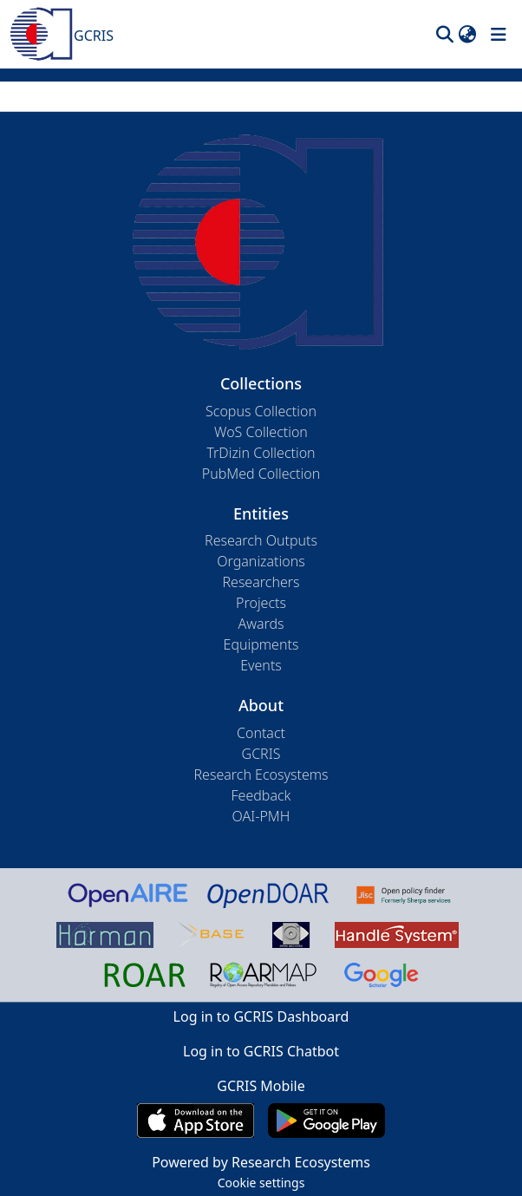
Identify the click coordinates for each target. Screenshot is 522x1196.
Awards (261, 623)
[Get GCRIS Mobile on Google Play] (326, 1120)
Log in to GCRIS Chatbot (261, 1051)
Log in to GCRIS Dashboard (261, 1016)
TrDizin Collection (260, 452)
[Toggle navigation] (499, 34)
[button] (444, 34)
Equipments (261, 644)
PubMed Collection (261, 473)
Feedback (260, 795)
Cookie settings (261, 1182)
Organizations (260, 561)
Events (261, 665)
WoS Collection (261, 431)
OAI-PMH (261, 816)
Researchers (260, 581)
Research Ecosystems (260, 774)
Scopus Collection (261, 411)
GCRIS (261, 753)
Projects (261, 602)
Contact (261, 732)
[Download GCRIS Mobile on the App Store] (195, 1120)
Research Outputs (261, 540)
